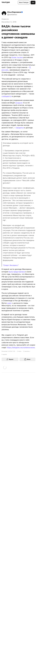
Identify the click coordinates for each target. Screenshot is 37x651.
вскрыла (18, 103)
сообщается (7, 96)
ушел (9, 303)
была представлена (17, 272)
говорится (19, 128)
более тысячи (17, 57)
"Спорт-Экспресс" (11, 265)
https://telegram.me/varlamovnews (21, 347)
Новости (5, 19)
